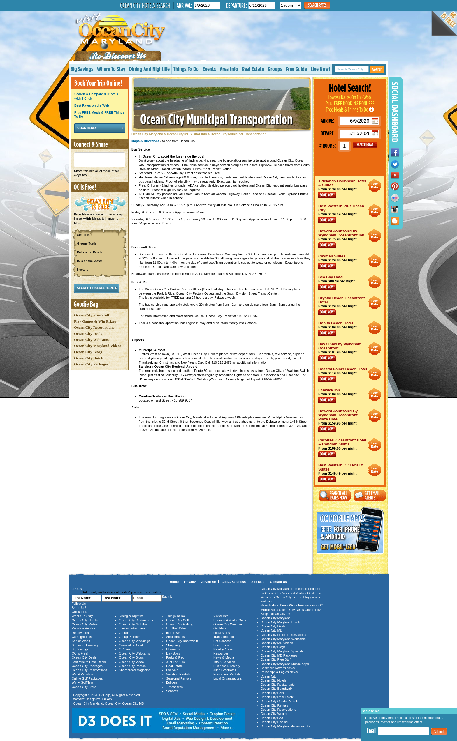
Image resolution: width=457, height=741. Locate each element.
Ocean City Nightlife (133, 624)
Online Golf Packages (87, 678)
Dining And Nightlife (149, 68)
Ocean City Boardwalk (182, 641)
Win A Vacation (82, 674)
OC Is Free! (80, 653)
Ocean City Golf (177, 620)
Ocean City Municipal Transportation (216, 119)
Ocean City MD (133, 703)
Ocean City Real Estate (277, 697)
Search (377, 69)
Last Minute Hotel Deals (89, 662)
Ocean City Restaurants (136, 620)
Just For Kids (175, 662)
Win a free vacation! (303, 605)
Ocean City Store (84, 687)
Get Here (219, 628)
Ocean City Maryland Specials (282, 651)
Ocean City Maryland (147, 134)
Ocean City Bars (272, 693)
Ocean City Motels (85, 624)
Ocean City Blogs (88, 352)
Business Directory (226, 666)
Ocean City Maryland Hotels (280, 622)
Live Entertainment (132, 628)
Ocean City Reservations (94, 327)
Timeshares (174, 687)
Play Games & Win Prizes (95, 321)
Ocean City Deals (88, 333)
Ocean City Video (131, 662)
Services (172, 691)
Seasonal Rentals (178, 678)
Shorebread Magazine (134, 670)
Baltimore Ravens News (278, 668)
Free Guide (296, 68)
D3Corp (104, 695)
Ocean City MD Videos (277, 643)
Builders (172, 682)
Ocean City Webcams (91, 339)
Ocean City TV (280, 614)
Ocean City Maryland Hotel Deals (375, 186)
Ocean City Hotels (88, 358)
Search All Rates (335, 495)
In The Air (173, 632)
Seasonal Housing (85, 645)
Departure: (236, 5)
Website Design (84, 699)
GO (365, 145)
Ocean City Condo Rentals (279, 701)
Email (372, 730)
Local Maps (221, 632)
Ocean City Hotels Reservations (283, 634)
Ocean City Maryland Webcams (283, 639)
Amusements (175, 637)
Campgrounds (82, 637)
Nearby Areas (223, 649)
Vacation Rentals (84, 628)
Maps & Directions (145, 141)
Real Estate (253, 68)
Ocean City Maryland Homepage (284, 588)
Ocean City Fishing (179, 624)
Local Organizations (227, 678)
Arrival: (184, 5)
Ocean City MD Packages (279, 655)
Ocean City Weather (227, 624)
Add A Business (234, 581)
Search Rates (317, 5)
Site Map (257, 581)
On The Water (176, 628)
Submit (439, 731)
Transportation (223, 637)
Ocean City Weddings (134, 641)
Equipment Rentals (226, 674)
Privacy (190, 581)
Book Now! (327, 195)
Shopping (173, 645)
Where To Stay (111, 68)
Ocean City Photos (132, 666)
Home (174, 581)
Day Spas (173, 653)
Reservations (81, 632)
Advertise (208, 581)
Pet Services (222, 641)
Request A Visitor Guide (230, 620)
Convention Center (132, 645)
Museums (173, 649)
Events (209, 68)
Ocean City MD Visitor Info (187, 134)
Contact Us (278, 581)
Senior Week (81, 641)
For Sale (172, 670)
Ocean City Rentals (274, 705)
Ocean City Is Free (289, 597)
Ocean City (113, 703)
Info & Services (224, 662)
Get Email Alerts (370, 495)
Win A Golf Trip (82, 682)
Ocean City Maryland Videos (97, 346)
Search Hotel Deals (274, 605)
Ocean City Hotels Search (145, 5)
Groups (275, 68)
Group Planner (129, 637)
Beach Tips (221, 645)
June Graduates (224, 670)
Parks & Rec (175, 657)
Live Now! (320, 68)
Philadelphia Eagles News (279, 672)
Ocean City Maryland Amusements (285, 726)
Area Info (229, 68)
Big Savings (82, 68)
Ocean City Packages (91, 364)
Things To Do (186, 68)
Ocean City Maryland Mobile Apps (285, 664)
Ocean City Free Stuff (91, 315)
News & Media (223, 657)
